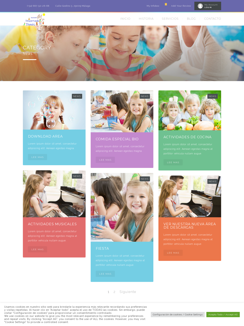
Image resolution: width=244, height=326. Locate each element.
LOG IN (208, 7)
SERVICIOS (170, 18)
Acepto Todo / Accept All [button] (223, 314)
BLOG (191, 18)
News (77, 96)
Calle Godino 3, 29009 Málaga (72, 6)
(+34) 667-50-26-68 (38, 6)
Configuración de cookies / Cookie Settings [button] (178, 314)
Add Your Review (181, 6)
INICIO (125, 18)
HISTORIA (146, 18)
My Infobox (153, 6)
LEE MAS (37, 157)
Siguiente (128, 292)
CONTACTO (212, 18)
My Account (211, 4)
